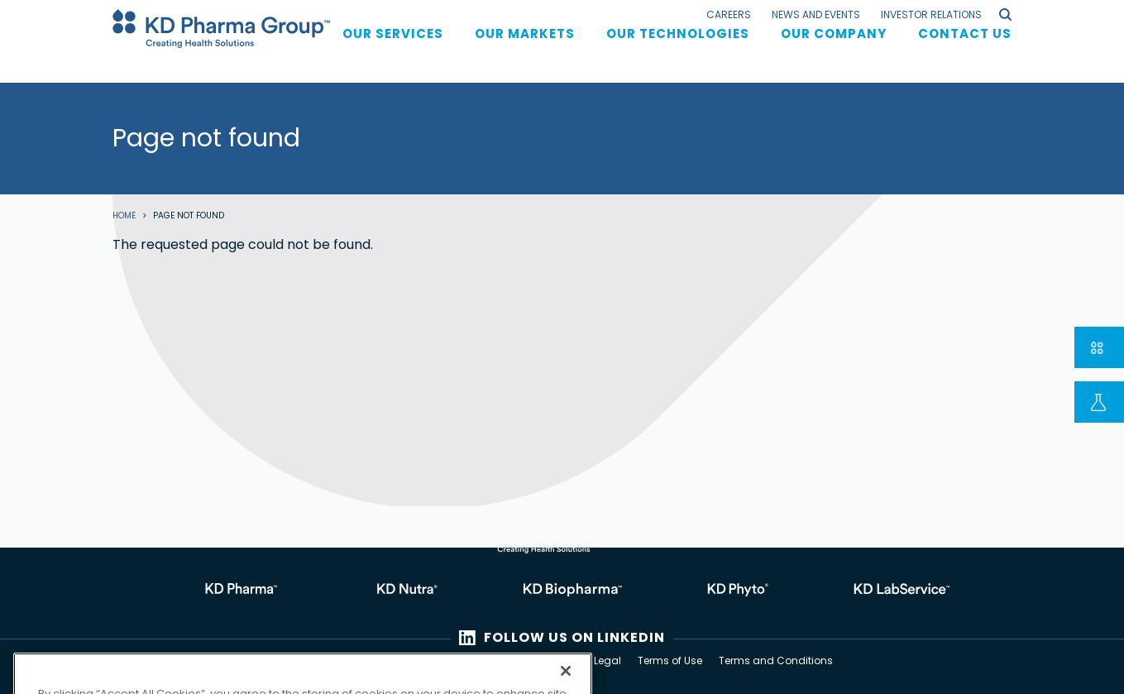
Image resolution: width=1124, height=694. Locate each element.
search (1005, 14)
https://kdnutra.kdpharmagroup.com (397, 590)
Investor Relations (931, 15)
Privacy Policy (543, 660)
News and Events (816, 15)
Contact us (965, 49)
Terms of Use (670, 660)
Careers (728, 15)
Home (124, 216)
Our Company (834, 49)
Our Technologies (677, 49)
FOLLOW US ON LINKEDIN (574, 637)
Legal (607, 660)
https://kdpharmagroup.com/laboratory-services (893, 590)
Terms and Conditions (776, 660)
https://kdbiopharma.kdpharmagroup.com (562, 590)
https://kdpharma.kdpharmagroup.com (231, 590)
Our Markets (525, 49)
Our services (392, 49)
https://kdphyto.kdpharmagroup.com (728, 590)
